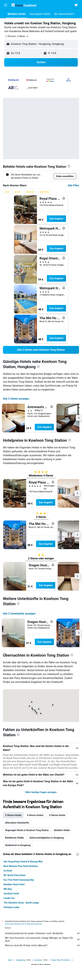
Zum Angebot (56, 218)
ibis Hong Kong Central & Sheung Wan (23, 861)
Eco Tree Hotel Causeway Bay (19, 880)
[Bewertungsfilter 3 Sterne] (17, 192)
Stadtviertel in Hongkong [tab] (18, 845)
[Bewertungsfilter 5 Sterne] (44, 192)
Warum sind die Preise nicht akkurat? (42, 945)
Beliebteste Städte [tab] (14, 837)
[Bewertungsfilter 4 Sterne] (30, 192)
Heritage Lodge (11, 907)
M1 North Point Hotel (14, 875)
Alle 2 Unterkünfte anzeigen (19, 613)
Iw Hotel (8, 870)
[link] (41, 350)
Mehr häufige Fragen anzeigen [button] (41, 792)
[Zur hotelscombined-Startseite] (24, 5)
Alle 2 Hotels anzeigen (16, 398)
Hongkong (20, 960)
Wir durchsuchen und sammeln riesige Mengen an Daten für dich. (42, 939)
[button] (5, 5)
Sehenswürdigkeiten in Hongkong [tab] (46, 837)
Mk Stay (8, 889)
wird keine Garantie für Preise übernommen (23, 924)
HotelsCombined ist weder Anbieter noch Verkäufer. (42, 933)
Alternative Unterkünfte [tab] (17, 822)
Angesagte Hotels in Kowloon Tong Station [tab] (27, 830)
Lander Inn (9, 898)
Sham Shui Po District (60, 960)
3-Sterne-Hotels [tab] (13, 815)
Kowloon (38, 960)
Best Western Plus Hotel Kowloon (21, 866)
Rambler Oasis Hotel (14, 884)
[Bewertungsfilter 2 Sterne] (7, 192)
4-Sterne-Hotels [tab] (35, 815)
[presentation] (68, 166)
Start (10, 960)
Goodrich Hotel (11, 893)
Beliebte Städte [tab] (62, 830)
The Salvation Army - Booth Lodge (21, 902)
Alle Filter (73, 185)
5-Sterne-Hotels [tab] (57, 815)
